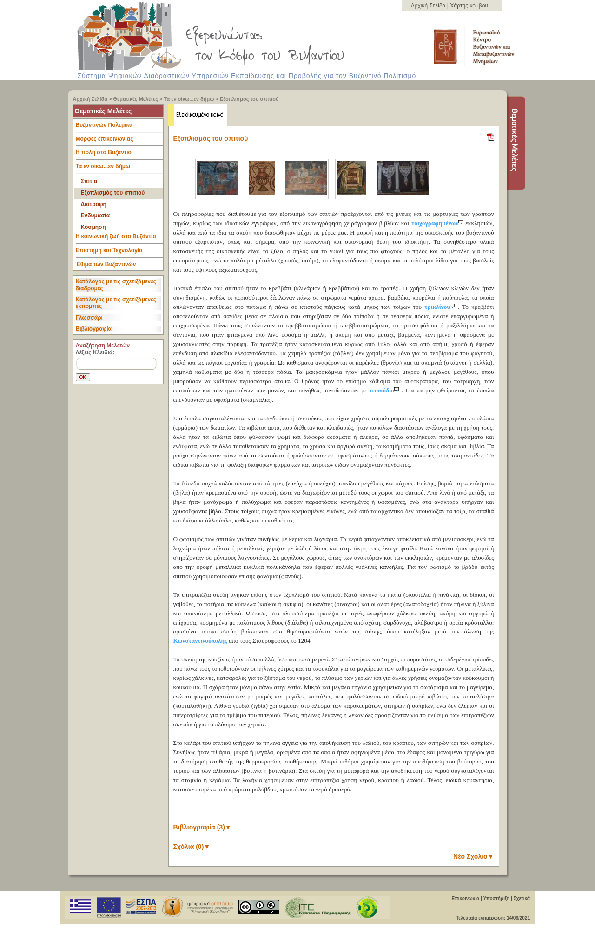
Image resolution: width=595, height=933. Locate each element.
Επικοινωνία (465, 898)
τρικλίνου (440, 306)
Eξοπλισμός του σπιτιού (249, 99)
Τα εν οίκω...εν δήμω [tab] (119, 168)
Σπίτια (89, 181)
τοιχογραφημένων (438, 223)
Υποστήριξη (496, 898)
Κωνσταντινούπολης (200, 640)
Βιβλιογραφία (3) (202, 827)
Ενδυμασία (95, 215)
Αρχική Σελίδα (429, 5)
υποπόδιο (385, 390)
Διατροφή (93, 204)
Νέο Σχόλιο (473, 856)
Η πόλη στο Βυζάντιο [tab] (119, 154)
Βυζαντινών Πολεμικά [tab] (119, 127)
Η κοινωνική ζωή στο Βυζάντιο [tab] (119, 238)
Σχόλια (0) (192, 846)
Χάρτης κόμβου (469, 5)
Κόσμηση (93, 227)
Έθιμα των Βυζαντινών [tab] (106, 264)
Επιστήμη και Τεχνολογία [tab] (119, 252)
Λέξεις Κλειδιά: (95, 352)
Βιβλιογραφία (94, 329)
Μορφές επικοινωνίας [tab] (119, 141)
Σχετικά (522, 898)
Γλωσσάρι (89, 317)
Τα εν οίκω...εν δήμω (189, 99)
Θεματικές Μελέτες (135, 99)
